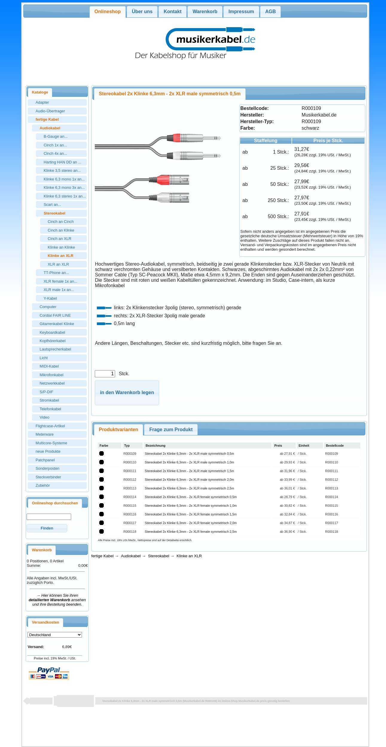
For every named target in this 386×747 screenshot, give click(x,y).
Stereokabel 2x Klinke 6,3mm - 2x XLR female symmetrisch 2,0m (191, 523)
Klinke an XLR (189, 556)
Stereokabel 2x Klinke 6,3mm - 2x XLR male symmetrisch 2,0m (189, 479)
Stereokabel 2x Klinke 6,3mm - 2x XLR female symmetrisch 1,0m (191, 505)
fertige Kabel (102, 556)
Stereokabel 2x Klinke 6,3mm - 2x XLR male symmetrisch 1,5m (189, 471)
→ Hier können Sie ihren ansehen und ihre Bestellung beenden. (57, 600)
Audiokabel (131, 556)
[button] (47, 528)
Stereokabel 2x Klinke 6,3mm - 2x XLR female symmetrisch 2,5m (191, 531)
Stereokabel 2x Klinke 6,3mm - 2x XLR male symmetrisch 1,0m (189, 462)
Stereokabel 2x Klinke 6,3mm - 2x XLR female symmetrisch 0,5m (191, 497)
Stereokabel (158, 556)
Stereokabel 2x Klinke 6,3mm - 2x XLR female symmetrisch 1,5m (191, 514)
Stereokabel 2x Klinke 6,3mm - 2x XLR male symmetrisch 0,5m (189, 453)
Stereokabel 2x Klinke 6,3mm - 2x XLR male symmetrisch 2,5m (189, 488)
